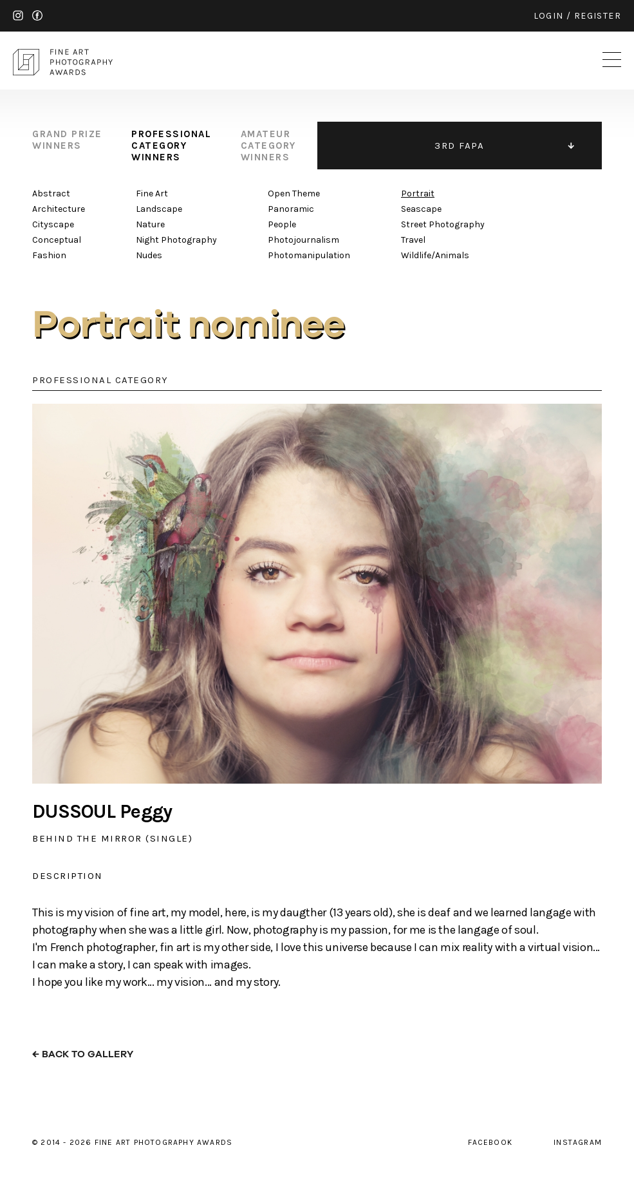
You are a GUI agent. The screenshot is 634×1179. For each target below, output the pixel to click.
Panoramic (291, 208)
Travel (413, 239)
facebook (37, 15)
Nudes (149, 255)
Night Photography (176, 239)
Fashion (49, 255)
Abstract (51, 193)
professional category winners (171, 145)
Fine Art (152, 193)
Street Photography (443, 224)
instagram (18, 15)
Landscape (159, 208)
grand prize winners (67, 139)
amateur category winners (268, 145)
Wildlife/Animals (435, 255)
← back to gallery (82, 1054)
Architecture (58, 208)
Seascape (421, 208)
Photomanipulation (309, 255)
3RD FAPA (459, 145)
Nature (150, 224)
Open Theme (294, 193)
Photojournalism (303, 239)
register (597, 15)
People (282, 224)
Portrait (417, 193)
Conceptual (56, 239)
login (549, 15)
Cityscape (53, 224)
